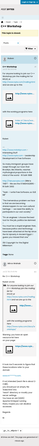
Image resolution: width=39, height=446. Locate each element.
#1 (35, 67)
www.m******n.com (12, 375)
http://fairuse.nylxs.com (14, 181)
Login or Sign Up (30, 2)
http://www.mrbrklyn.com (14, 150)
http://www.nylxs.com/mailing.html (19, 82)
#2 (35, 272)
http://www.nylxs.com (13, 155)
